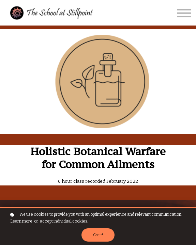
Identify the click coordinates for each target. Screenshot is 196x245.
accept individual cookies (63, 221)
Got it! (98, 235)
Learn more (21, 221)
